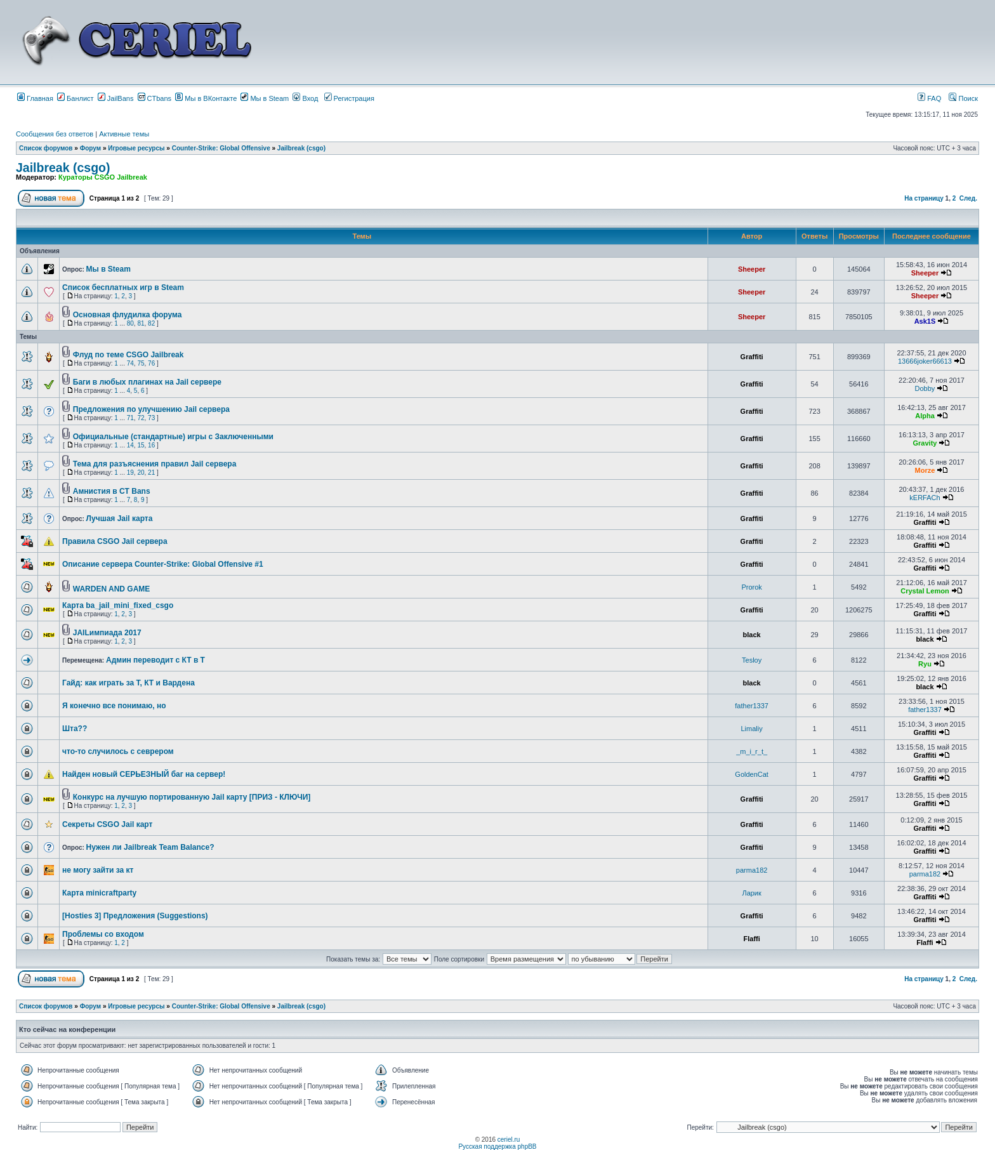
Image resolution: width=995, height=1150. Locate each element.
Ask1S (925, 321)
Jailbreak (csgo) (301, 148)
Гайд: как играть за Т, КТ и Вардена (128, 682)
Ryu (925, 664)
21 (151, 472)
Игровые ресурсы (136, 148)
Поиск (963, 98)
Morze (925, 470)
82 (151, 323)
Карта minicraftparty (99, 893)
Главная (35, 98)
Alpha (925, 416)
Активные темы (124, 134)
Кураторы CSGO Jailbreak (102, 177)
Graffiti (752, 356)
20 (140, 472)
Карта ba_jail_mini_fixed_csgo (117, 605)
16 (151, 445)
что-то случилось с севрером (118, 751)
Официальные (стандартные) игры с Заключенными (173, 436)
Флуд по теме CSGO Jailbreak (128, 354)
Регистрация (349, 98)
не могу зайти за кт (97, 870)
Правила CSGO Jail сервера (115, 541)
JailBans (116, 98)
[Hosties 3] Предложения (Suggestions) (135, 915)
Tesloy (751, 660)
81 (140, 323)
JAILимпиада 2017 (107, 632)
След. (968, 198)
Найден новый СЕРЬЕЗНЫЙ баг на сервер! (143, 774)
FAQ (929, 98)
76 (151, 363)
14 (130, 445)
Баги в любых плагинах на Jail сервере (147, 382)
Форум (90, 148)
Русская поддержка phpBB (497, 1146)
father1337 (751, 706)
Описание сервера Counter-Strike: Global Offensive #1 (162, 564)
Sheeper (751, 269)
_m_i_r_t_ (751, 751)
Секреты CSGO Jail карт (107, 824)
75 (140, 363)
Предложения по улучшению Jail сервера (151, 409)
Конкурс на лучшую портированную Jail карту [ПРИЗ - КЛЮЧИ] (192, 797)
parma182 (752, 870)
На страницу (924, 198)
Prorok (751, 587)
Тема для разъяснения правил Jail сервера (155, 463)
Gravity (925, 443)
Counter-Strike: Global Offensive (221, 148)
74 (130, 363)
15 (140, 445)
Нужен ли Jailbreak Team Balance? (150, 847)
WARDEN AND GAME (111, 589)
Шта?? (74, 728)
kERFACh (924, 497)
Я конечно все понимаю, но (114, 705)
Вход (305, 98)
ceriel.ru (509, 1139)
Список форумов (46, 148)
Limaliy (752, 728)
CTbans (155, 98)
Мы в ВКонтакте (206, 98)
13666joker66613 (925, 361)
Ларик (751, 893)
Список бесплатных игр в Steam (123, 287)
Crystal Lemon (924, 591)
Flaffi (751, 938)
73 (151, 417)
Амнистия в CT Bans (111, 491)
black (752, 634)
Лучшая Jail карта (119, 518)
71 (130, 417)
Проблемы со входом (103, 934)
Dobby (925, 388)
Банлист (75, 98)
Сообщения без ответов (54, 134)
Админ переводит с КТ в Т (155, 660)
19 (130, 472)
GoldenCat (751, 774)
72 (140, 417)
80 (130, 323)
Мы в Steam (265, 98)
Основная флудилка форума (127, 314)
